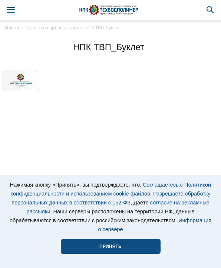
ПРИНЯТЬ (110, 246)
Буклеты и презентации (52, 28)
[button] (210, 10)
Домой (11, 28)
